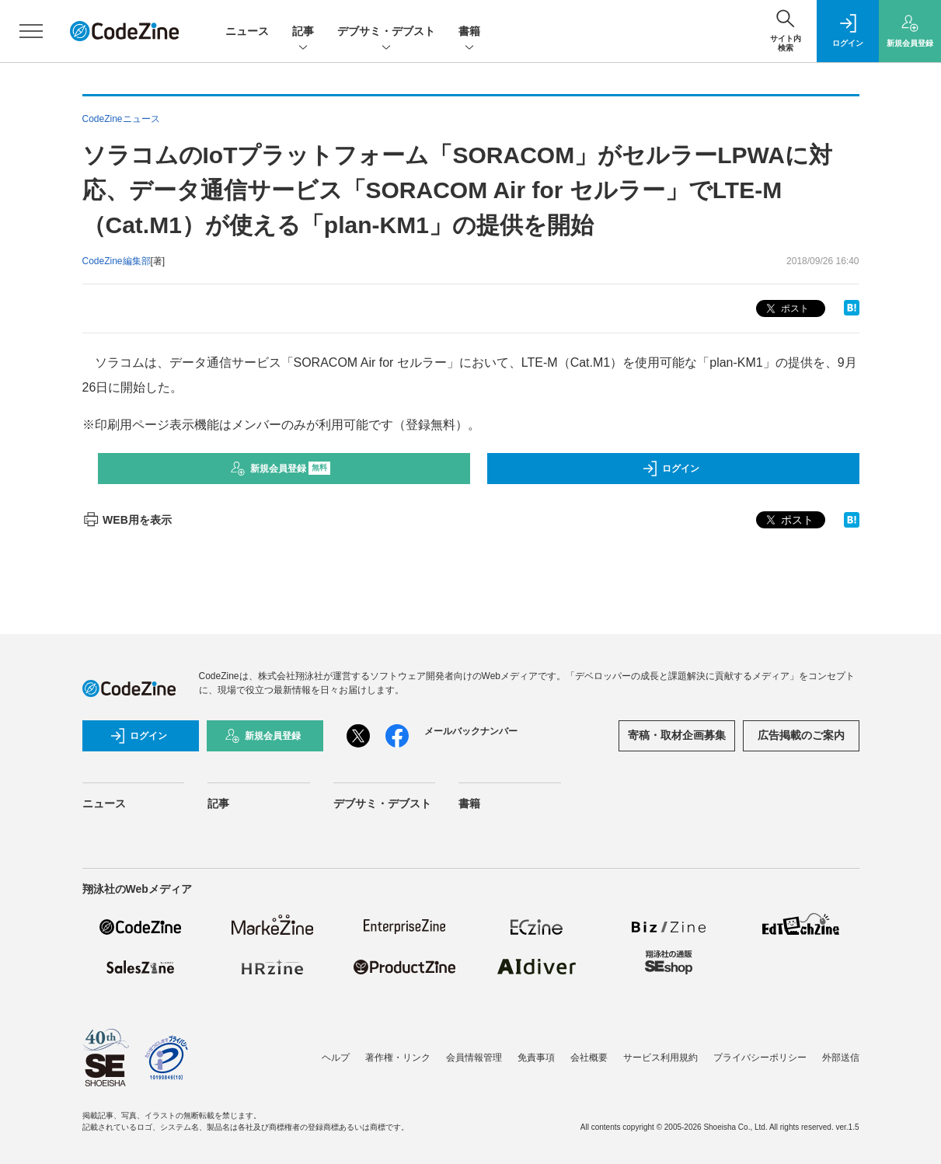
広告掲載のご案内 (801, 735)
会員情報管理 (474, 1057)
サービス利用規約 (660, 1057)
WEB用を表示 (127, 520)
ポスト (786, 309)
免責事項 (536, 1057)
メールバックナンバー (471, 731)
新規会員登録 (280, 468)
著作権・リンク (397, 1057)
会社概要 (589, 1057)
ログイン (670, 468)
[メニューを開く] (31, 31)
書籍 (469, 32)
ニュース (247, 31)
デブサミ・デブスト (386, 32)
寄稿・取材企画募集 (677, 735)
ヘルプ (336, 1057)
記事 (303, 32)
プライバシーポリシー (760, 1057)
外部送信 (840, 1057)
